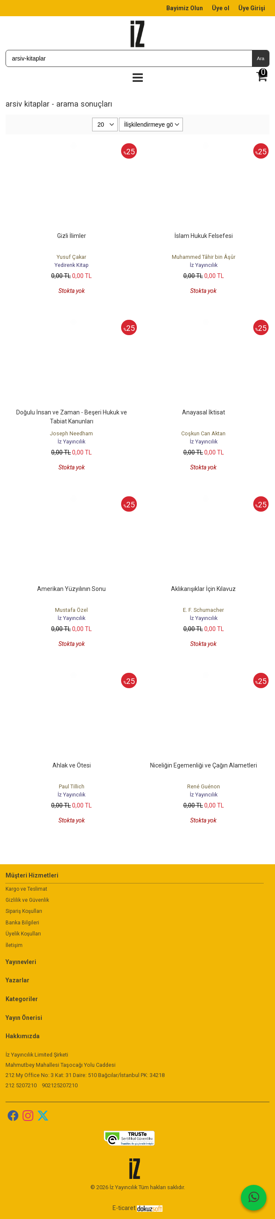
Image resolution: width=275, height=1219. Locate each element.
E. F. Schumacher (203, 610)
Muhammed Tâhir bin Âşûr (203, 257)
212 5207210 (21, 1085)
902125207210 (60, 1085)
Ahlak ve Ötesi (71, 765)
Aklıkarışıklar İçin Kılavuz (203, 588)
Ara (260, 58)
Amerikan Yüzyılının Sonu (71, 588)
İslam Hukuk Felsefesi (203, 235)
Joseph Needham (71, 433)
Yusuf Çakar (71, 257)
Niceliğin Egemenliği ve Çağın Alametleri (203, 765)
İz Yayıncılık (203, 265)
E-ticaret (124, 1208)
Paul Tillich (71, 786)
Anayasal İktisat (203, 412)
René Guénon (203, 786)
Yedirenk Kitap (72, 265)
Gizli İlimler (71, 235)
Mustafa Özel (71, 610)
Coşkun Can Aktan (203, 433)
